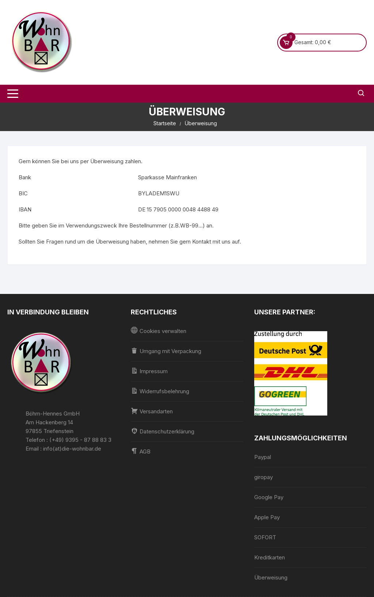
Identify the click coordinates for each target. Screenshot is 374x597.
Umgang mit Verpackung (166, 351)
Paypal (262, 457)
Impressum (149, 371)
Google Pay (268, 497)
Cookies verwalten (158, 330)
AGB (140, 451)
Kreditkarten (269, 557)
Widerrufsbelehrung (160, 391)
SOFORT (265, 537)
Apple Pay (267, 517)
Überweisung (270, 577)
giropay (263, 477)
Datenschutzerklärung (162, 431)
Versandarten (152, 411)
